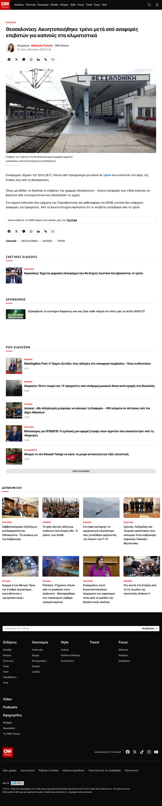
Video (7, 699)
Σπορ (97, 4)
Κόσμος (64, 4)
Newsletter (9, 728)
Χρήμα (35, 655)
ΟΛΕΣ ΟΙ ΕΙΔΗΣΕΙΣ (81, 471)
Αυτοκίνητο (67, 660)
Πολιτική (30, 4)
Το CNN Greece (11, 733)
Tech (104, 4)
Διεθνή (36, 671)
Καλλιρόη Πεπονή (42, 45)
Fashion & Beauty (70, 655)
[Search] (149, 628)
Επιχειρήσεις (39, 660)
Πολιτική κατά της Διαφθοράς (105, 770)
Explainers (124, 660)
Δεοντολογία (28, 770)
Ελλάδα (54, 4)
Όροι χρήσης (9, 770)
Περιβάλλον (10, 677)
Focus (80, 4)
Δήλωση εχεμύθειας (74, 770)
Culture (65, 649)
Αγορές (36, 666)
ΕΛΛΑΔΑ (11, 22)
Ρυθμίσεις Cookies (48, 770)
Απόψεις (123, 655)
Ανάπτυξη (37, 649)
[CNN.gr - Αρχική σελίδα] (8, 752)
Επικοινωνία (131, 770)
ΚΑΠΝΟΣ (47, 241)
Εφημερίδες (12, 715)
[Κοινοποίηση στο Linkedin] (38, 59)
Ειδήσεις (19, 4)
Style (73, 4)
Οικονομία (43, 4)
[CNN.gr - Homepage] (5, 5)
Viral (5, 682)
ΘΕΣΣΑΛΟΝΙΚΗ (29, 241)
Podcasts (10, 707)
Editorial (123, 649)
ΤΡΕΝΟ (61, 241)
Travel (89, 4)
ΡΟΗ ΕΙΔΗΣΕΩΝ (18, 347)
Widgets (7, 722)
